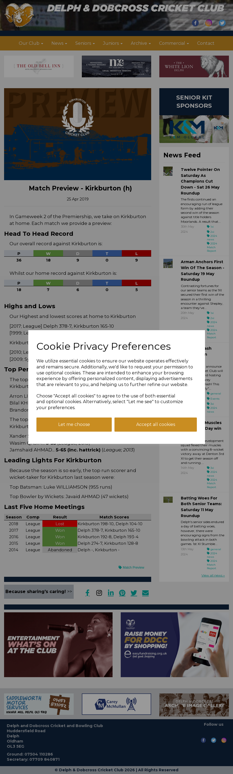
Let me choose (74, 424)
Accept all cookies (155, 424)
